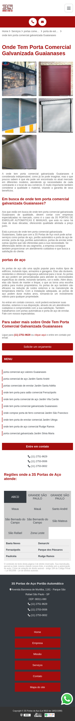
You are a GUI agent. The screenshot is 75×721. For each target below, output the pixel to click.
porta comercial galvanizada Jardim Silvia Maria (28, 433)
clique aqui (40, 335)
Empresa (37, 643)
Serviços (38, 665)
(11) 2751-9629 (22, 335)
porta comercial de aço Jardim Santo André (26, 378)
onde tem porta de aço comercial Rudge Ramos (28, 426)
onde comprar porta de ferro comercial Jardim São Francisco (35, 413)
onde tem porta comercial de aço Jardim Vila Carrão (31, 399)
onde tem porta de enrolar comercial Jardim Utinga (30, 419)
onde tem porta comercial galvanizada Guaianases (30, 406)
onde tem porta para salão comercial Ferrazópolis (29, 392)
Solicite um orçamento (37, 346)
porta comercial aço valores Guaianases (24, 372)
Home (37, 632)
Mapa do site (37, 687)
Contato (37, 676)
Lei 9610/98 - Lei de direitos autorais (22, 570)
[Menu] (69, 8)
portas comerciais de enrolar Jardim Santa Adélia (29, 385)
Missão (37, 654)
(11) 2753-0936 (37, 461)
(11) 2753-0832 (37, 466)
